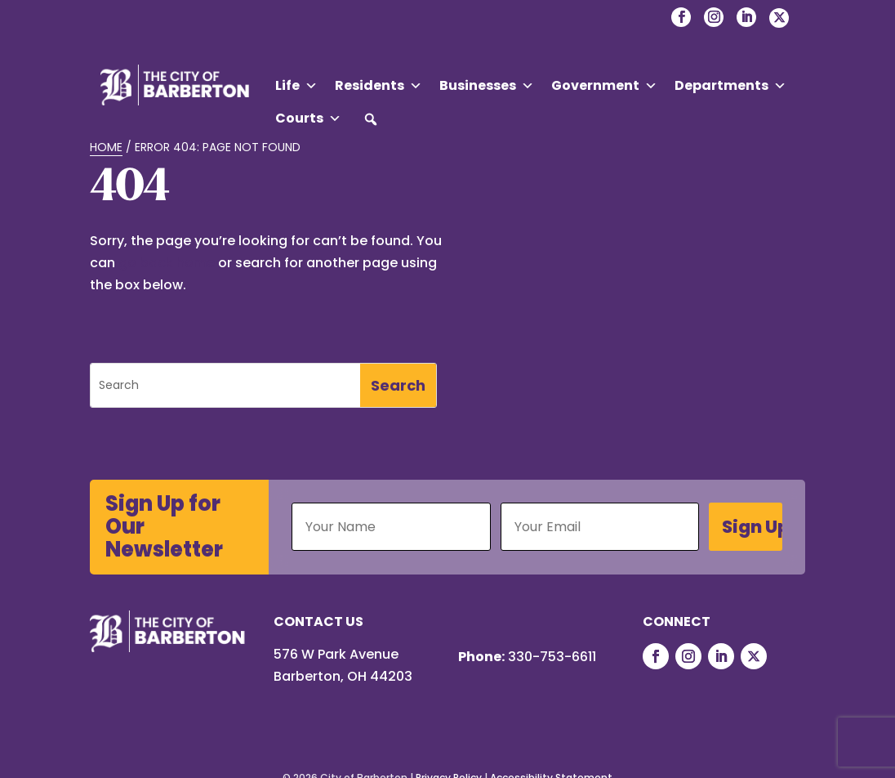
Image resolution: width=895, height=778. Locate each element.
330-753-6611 (552, 656)
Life (296, 85)
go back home (166, 262)
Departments (730, 85)
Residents (378, 85)
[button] (370, 119)
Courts (308, 118)
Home (106, 147)
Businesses (486, 85)
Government (604, 85)
